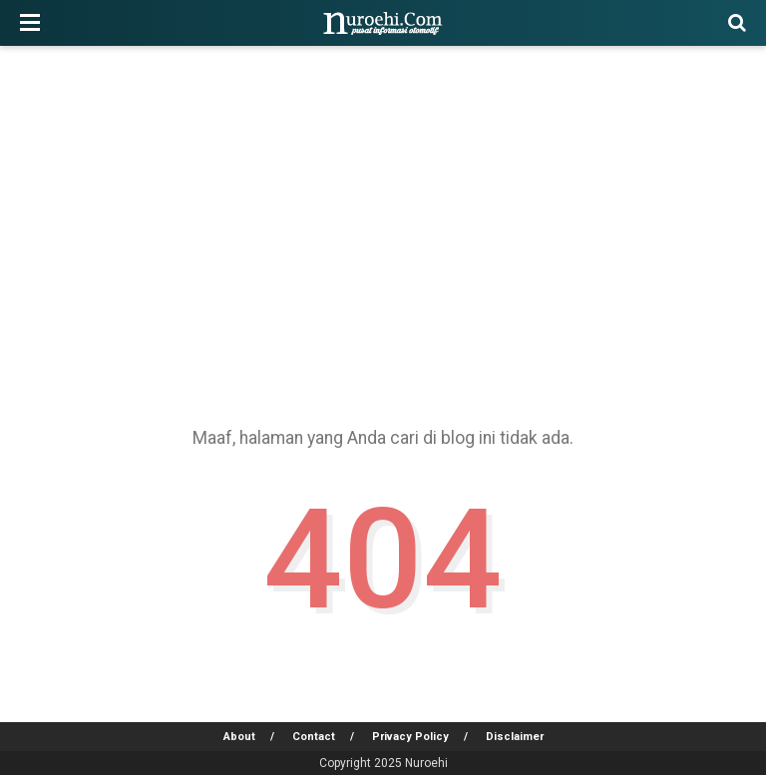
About (239, 736)
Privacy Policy (410, 736)
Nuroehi (426, 763)
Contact (313, 736)
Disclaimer (515, 736)
